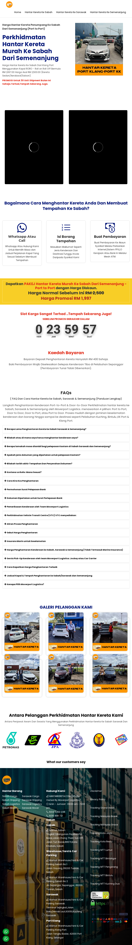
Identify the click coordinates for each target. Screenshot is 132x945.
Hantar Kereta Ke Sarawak (71, 12)
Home (17, 12)
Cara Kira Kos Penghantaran (21, 480)
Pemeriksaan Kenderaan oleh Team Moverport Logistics (36, 506)
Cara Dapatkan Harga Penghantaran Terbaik (30, 567)
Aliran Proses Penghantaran (21, 523)
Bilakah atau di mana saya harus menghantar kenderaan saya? (41, 437)
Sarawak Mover (30, 799)
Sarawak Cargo (30, 788)
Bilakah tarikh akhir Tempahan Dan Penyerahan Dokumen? (38, 463)
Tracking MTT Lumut (101, 841)
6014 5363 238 (57, 803)
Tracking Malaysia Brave (103, 808)
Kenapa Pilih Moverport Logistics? (24, 584)
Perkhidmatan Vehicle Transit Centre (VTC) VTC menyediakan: (40, 515)
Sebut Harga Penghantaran (21, 532)
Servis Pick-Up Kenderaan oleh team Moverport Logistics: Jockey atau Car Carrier (50, 558)
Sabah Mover (9, 799)
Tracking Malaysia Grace (104, 816)
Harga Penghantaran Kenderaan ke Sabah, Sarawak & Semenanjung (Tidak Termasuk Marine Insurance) (63, 549)
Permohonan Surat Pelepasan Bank (25, 489)
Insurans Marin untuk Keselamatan (25, 541)
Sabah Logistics (11, 795)
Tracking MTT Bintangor (103, 850)
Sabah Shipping (11, 791)
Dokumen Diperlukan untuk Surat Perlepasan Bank (33, 498)
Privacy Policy (97, 791)
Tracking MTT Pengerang (104, 858)
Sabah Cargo (9, 788)
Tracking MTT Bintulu (101, 867)
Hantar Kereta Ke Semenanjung (108, 12)
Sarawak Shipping (32, 791)
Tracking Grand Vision (102, 799)
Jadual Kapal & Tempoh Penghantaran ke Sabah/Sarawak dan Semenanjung (48, 575)
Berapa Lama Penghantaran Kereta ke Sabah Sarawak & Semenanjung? (45, 429)
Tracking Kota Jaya (101, 824)
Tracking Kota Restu (101, 833)
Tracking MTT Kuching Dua (105, 875)
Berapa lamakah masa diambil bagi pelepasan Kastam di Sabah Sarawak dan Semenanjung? (57, 446)
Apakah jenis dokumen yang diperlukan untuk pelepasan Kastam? (42, 455)
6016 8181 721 (56, 807)
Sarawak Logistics (32, 795)
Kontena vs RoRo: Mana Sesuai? (23, 472)
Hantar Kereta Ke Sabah (38, 12)
